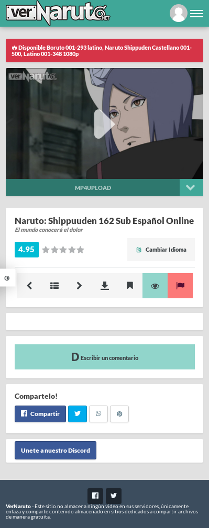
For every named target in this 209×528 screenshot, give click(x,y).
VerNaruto (18, 506)
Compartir (40, 414)
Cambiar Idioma (161, 249)
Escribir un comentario (104, 357)
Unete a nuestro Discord (55, 450)
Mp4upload (93, 187)
